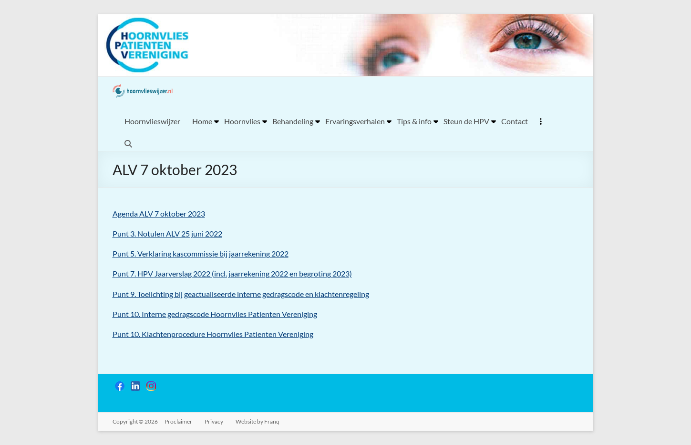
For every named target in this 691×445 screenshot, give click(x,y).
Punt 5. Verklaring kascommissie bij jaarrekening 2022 (201, 253)
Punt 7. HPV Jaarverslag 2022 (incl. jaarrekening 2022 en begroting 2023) (232, 273)
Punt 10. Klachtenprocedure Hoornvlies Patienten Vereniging (213, 333)
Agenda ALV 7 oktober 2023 (159, 213)
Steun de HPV (466, 121)
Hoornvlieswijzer (152, 121)
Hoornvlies (242, 121)
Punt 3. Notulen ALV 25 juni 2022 (167, 233)
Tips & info (414, 121)
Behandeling (292, 121)
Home (202, 121)
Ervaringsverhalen (355, 121)
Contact (514, 121)
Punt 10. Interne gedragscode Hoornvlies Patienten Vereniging (215, 313)
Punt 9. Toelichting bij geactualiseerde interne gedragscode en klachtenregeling (241, 293)
